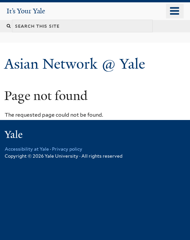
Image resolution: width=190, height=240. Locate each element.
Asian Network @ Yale (76, 64)
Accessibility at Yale (27, 149)
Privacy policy (67, 149)
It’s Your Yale (26, 11)
